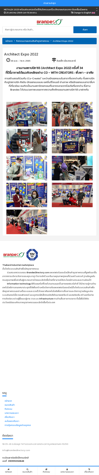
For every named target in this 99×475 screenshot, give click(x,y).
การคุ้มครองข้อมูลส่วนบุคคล (18, 425)
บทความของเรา (12, 413)
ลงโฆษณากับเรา (12, 421)
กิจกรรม (8, 409)
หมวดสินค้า (10, 405)
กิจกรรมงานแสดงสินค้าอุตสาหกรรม (32, 41)
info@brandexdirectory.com (16, 450)
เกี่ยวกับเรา (9, 417)
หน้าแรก (9, 41)
